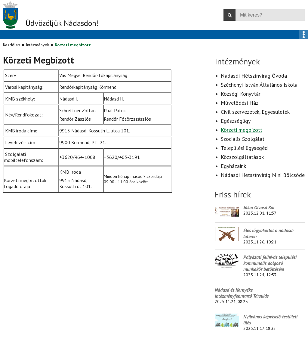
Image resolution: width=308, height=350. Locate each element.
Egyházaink (233, 166)
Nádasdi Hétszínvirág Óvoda (254, 75)
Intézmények (37, 45)
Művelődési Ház (239, 102)
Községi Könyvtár (240, 93)
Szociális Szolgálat (242, 138)
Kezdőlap (11, 45)
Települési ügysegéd (244, 147)
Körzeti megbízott (73, 45)
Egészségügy (236, 120)
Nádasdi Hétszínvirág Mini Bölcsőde (263, 175)
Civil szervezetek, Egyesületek (255, 111)
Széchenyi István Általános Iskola (259, 84)
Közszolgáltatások (242, 156)
